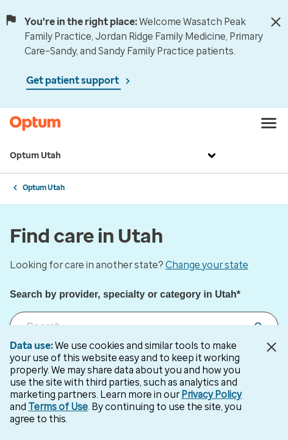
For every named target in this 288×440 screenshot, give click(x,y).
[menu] (269, 123)
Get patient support (73, 80)
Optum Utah (114, 155)
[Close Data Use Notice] (271, 347)
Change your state (206, 265)
